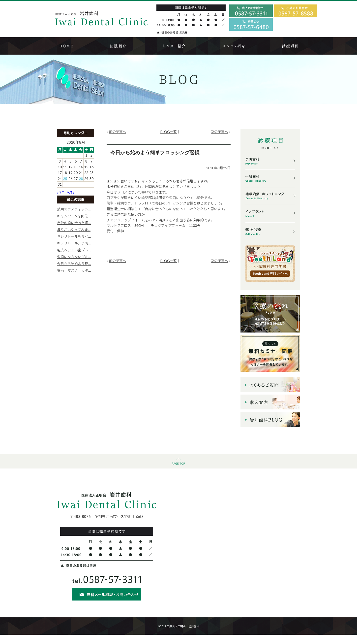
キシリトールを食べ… (74, 236)
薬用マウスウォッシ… (74, 209)
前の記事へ (117, 132)
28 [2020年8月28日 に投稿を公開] (81, 178)
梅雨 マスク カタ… (74, 270)
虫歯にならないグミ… (74, 257)
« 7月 (61, 193)
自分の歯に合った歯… (74, 223)
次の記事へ (219, 132)
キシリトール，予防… (74, 243)
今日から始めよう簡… (74, 264)
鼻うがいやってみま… (73, 230)
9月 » (71, 193)
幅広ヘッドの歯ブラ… (74, 250)
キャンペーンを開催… (73, 216)
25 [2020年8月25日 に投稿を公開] (65, 178)
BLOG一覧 (168, 132)
